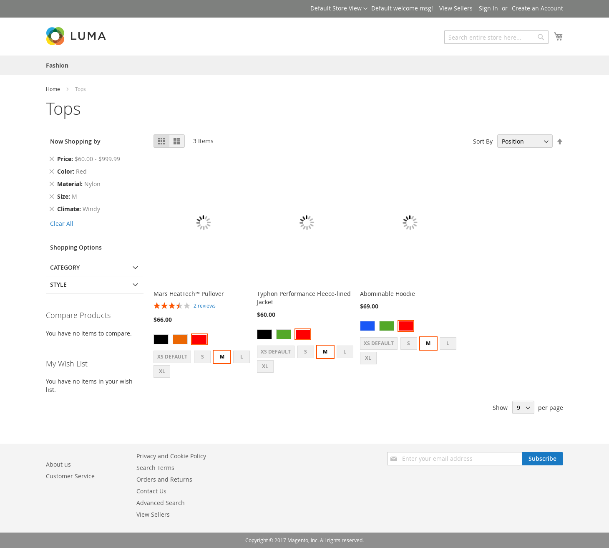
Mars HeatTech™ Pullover (189, 294)
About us (58, 464)
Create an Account (537, 8)
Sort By (483, 141)
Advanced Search (160, 503)
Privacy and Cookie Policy (171, 456)
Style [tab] (58, 284)
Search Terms (155, 468)
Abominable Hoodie (387, 294)
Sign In (488, 8)
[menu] (304, 65)
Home (53, 89)
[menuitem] (57, 65)
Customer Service (70, 476)
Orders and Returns (164, 479)
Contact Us (151, 491)
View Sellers (456, 8)
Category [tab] (65, 267)
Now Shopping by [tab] (75, 141)
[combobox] (496, 37)
